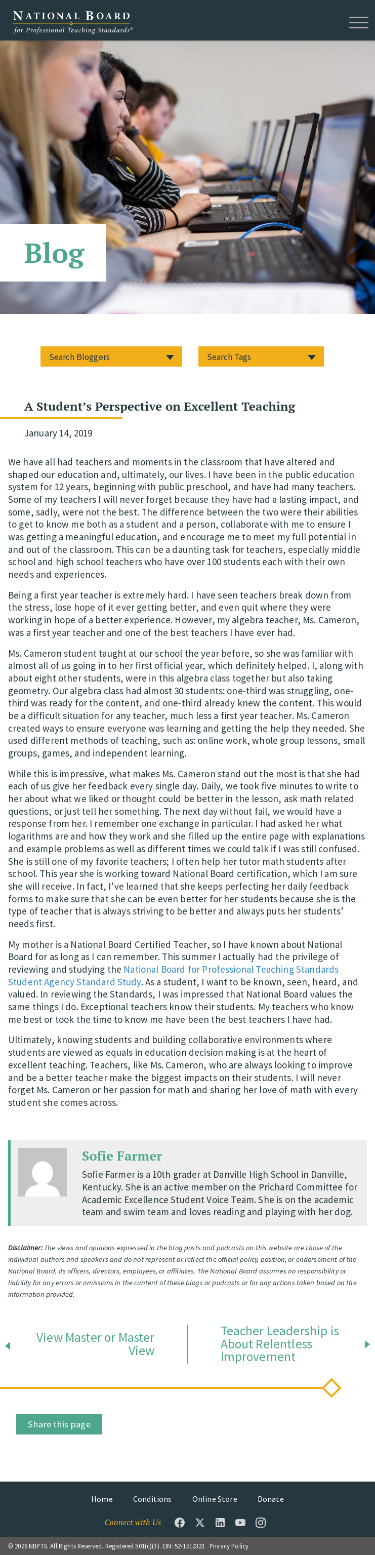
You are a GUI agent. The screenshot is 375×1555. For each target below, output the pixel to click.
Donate (271, 1499)
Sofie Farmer (122, 1155)
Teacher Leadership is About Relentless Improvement (280, 1344)
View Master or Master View (95, 1344)
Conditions (152, 1499)
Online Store (214, 1499)
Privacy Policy (229, 1546)
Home (102, 1499)
